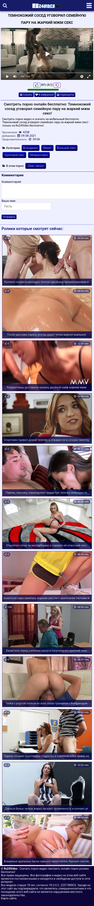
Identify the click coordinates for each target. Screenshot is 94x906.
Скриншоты (65, 94)
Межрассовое (39, 155)
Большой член (66, 148)
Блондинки (31, 148)
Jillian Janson (35, 165)
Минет (47, 148)
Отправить (9, 216)
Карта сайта (9, 898)
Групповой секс (14, 155)
